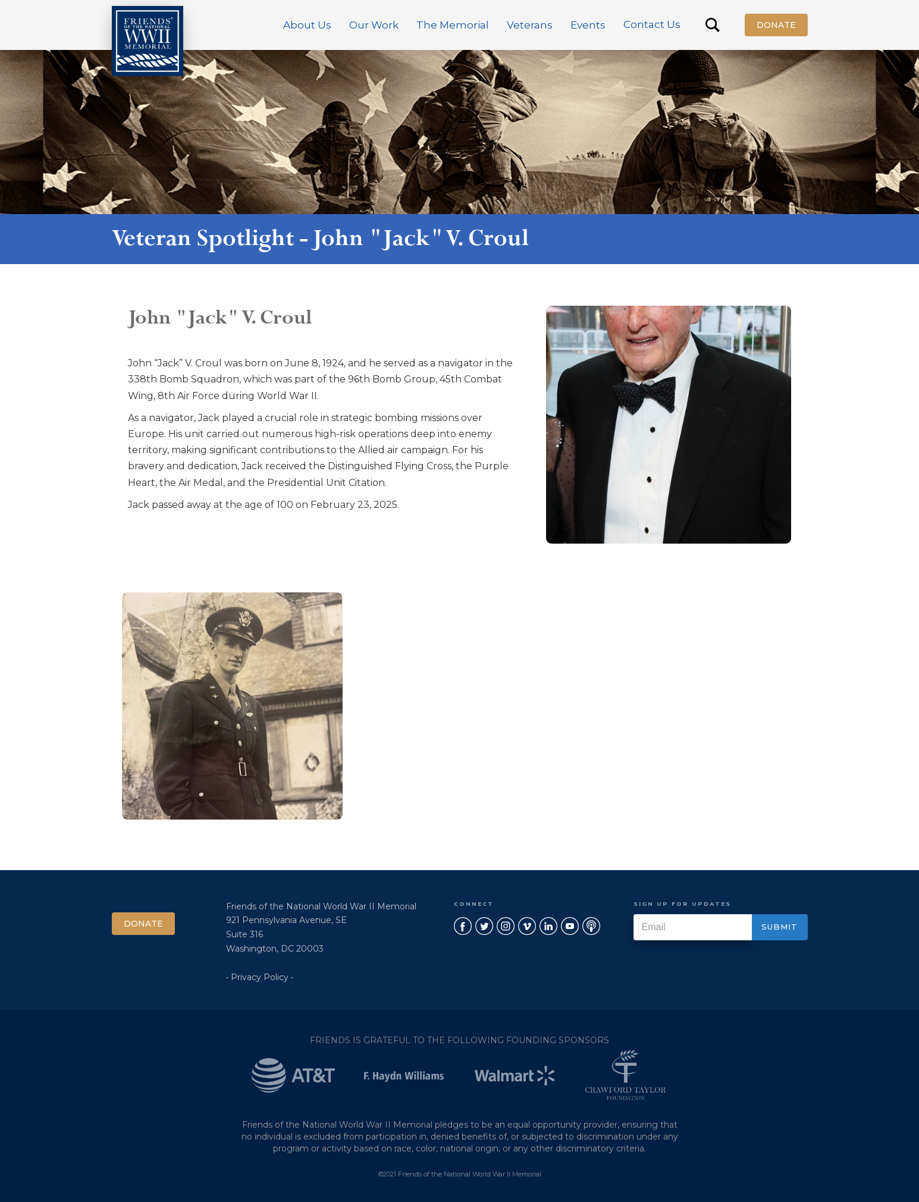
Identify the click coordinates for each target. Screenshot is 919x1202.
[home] (147, 41)
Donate (776, 25)
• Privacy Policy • (259, 977)
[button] (307, 25)
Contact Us (651, 24)
